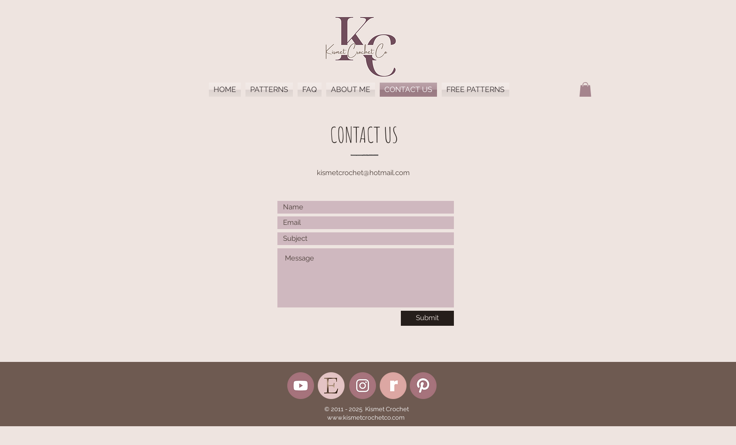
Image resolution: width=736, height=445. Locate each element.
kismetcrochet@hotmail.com (363, 173)
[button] (585, 89)
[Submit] (427, 318)
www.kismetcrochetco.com (366, 417)
